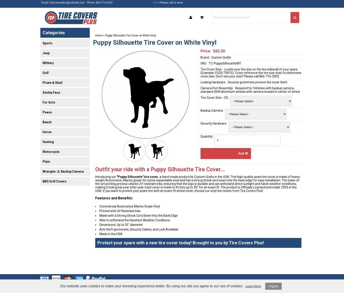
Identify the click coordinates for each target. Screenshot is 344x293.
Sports (47, 43)
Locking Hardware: (213, 82)
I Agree (273, 286)
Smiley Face (51, 92)
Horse (47, 132)
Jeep (46, 53)
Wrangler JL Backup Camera (63, 171)
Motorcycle (51, 152)
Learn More (253, 286)
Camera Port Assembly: (217, 88)
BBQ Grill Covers (55, 181)
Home (98, 35)
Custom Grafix (221, 57)
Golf (46, 73)
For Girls (49, 102)
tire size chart (273, 73)
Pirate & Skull (52, 82)
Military (48, 63)
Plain (46, 161)
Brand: (205, 57)
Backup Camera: (212, 110)
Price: (206, 51)
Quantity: (207, 136)
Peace (47, 112)
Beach (47, 122)
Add (243, 153)
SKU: (204, 63)
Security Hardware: (214, 123)
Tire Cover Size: (211, 69)
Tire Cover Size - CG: (215, 97)
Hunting (48, 142)
